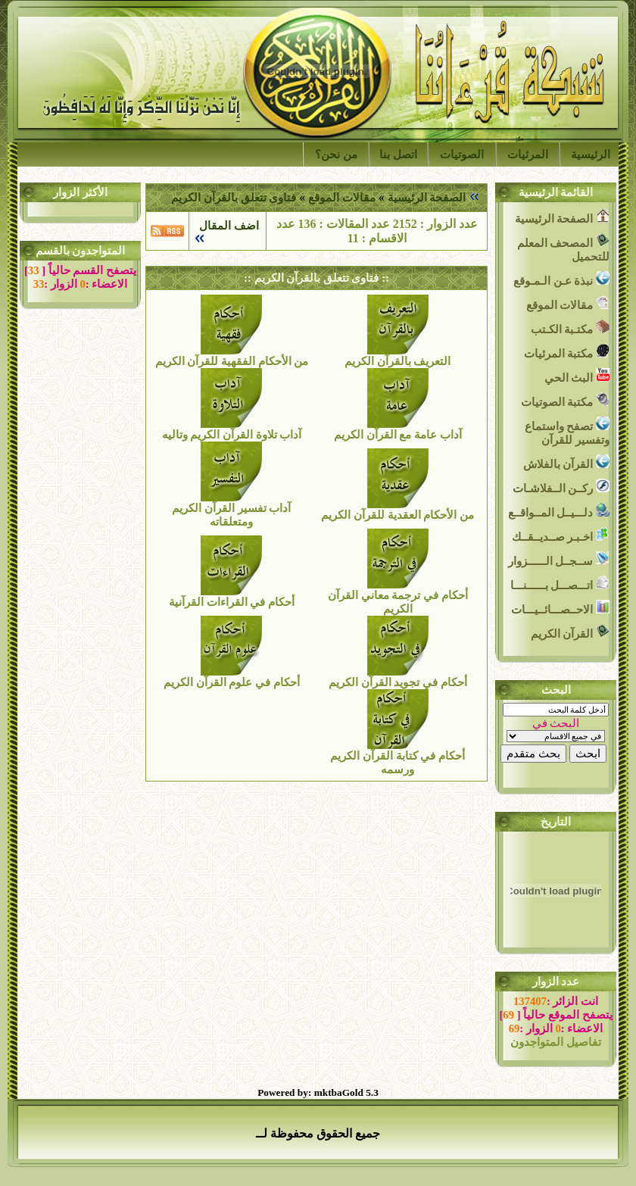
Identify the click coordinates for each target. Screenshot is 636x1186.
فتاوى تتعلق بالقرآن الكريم (233, 198)
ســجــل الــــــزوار (559, 559)
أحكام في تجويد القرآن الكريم (398, 682)
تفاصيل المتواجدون (555, 1042)
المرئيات (527, 154)
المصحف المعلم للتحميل (563, 248)
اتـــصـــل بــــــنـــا (560, 583)
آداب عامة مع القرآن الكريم (398, 435)
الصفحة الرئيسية (427, 198)
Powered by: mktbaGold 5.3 (318, 1092)
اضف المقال (226, 226)
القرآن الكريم (570, 632)
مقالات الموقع (340, 198)
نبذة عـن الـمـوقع (561, 279)
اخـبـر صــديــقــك (561, 535)
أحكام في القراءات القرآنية (232, 602)
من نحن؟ (336, 154)
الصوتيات (462, 154)
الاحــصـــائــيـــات (560, 608)
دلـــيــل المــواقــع (559, 511)
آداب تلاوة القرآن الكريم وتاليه (232, 435)
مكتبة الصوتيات (565, 400)
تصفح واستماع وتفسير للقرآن (567, 431)
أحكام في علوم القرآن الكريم (232, 682)
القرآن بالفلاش (566, 462)
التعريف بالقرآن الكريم (397, 361)
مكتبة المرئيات (567, 352)
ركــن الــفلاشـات (561, 487)
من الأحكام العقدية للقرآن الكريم (397, 515)
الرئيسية (590, 154)
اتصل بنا (398, 154)
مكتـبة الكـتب (570, 328)
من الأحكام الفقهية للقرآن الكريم (232, 361)
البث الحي (577, 376)
